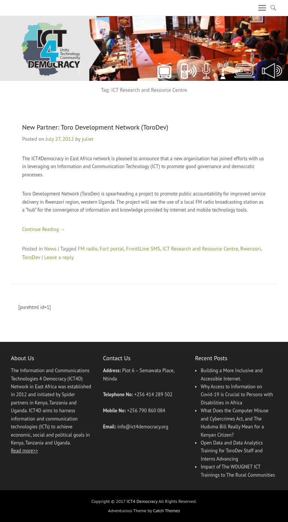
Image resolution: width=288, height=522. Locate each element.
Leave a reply (59, 257)
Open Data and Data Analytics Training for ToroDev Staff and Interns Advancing (232, 451)
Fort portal (112, 248)
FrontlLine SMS (143, 248)
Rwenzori (250, 248)
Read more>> (24, 450)
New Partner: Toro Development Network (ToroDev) (95, 127)
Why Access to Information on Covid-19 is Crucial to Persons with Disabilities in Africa (237, 394)
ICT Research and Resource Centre (200, 248)
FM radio (87, 248)
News (50, 248)
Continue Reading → (43, 229)
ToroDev (31, 257)
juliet (87, 139)
